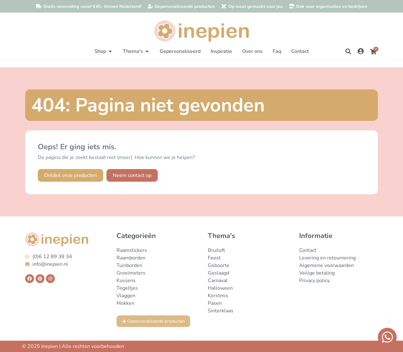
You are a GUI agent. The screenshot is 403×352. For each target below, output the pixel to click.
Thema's (221, 236)
